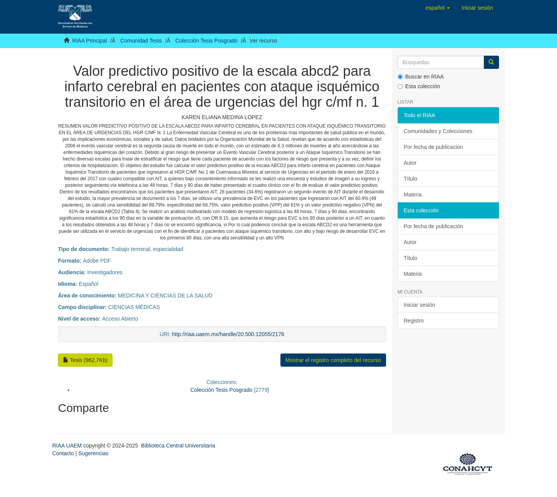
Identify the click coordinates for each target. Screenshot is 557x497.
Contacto (63, 453)
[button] (438, 7)
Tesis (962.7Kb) (85, 360)
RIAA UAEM (67, 445)
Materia (413, 194)
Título (410, 179)
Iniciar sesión (420, 305)
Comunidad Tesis (141, 41)
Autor (410, 163)
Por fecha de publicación (433, 147)
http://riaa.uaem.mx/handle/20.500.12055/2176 (228, 334)
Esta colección (419, 86)
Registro (414, 321)
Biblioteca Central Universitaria (178, 445)
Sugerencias (93, 453)
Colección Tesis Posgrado (206, 41)
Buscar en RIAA (421, 76)
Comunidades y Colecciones (438, 131)
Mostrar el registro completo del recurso (333, 360)
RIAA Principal (89, 41)
